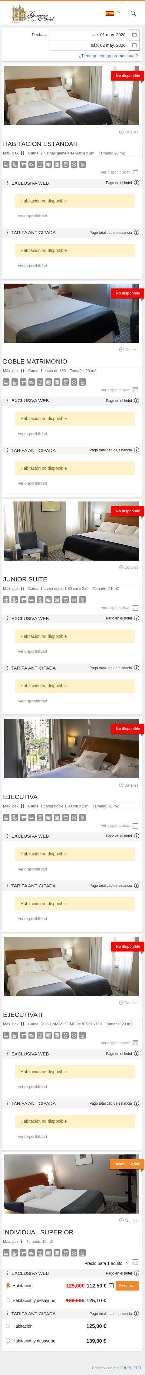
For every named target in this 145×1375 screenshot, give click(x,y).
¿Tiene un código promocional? (108, 55)
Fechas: (39, 34)
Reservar (127, 1285)
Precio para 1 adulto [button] (104, 1263)
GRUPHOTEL (131, 1368)
